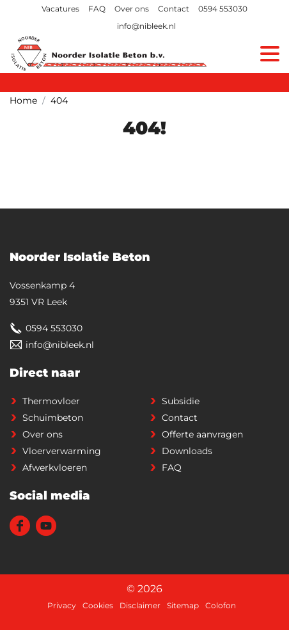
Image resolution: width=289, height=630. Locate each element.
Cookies (97, 605)
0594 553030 (222, 8)
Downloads (187, 451)
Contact (173, 8)
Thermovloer (51, 401)
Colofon (220, 605)
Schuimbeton (52, 417)
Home (23, 100)
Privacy (61, 605)
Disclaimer (140, 605)
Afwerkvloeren (54, 467)
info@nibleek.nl (146, 26)
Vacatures (60, 8)
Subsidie (180, 401)
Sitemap (183, 605)
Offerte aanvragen (202, 434)
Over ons (131, 8)
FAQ (96, 8)
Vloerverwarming (61, 451)
